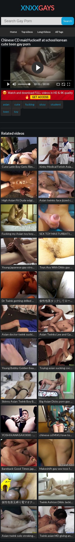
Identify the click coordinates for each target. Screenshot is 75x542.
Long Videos (44, 31)
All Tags (59, 31)
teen (6, 111)
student (56, 104)
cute (17, 104)
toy (16, 111)
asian (6, 104)
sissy (42, 104)
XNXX (37, 8)
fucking (29, 104)
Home (13, 31)
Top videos (27, 31)
